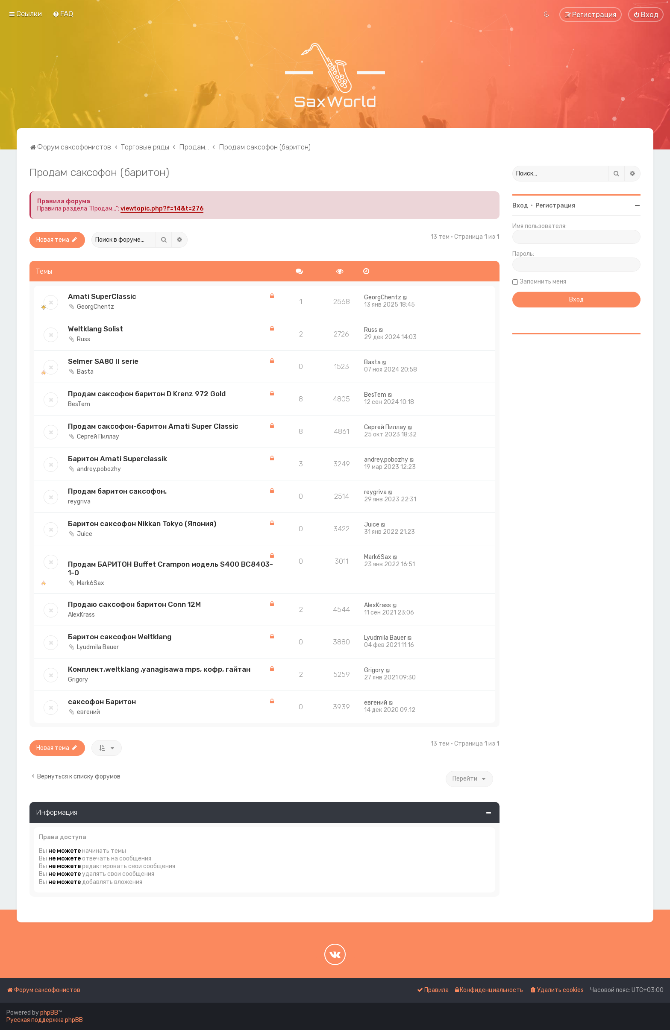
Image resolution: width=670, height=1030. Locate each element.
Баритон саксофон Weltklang (119, 636)
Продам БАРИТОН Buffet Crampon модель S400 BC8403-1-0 (170, 568)
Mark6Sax (90, 583)
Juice (84, 534)
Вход (520, 205)
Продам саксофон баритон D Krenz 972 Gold (147, 393)
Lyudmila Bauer (98, 647)
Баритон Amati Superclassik (117, 458)
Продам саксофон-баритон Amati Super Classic (153, 426)
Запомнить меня (543, 281)
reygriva (79, 501)
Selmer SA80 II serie (103, 361)
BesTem (79, 404)
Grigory (78, 679)
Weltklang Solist (95, 329)
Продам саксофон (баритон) (99, 172)
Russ (83, 339)
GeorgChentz (95, 306)
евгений (88, 712)
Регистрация (555, 205)
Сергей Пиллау (98, 436)
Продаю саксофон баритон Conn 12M (134, 604)
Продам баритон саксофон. (117, 491)
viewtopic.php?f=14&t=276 (161, 208)
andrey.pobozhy (99, 469)
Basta (85, 371)
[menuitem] (62, 13)
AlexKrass (81, 614)
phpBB (49, 1012)
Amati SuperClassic (102, 296)
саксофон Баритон (102, 701)
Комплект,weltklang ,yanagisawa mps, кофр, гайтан (159, 669)
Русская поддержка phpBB (44, 1020)
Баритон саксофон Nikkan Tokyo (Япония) (142, 523)
